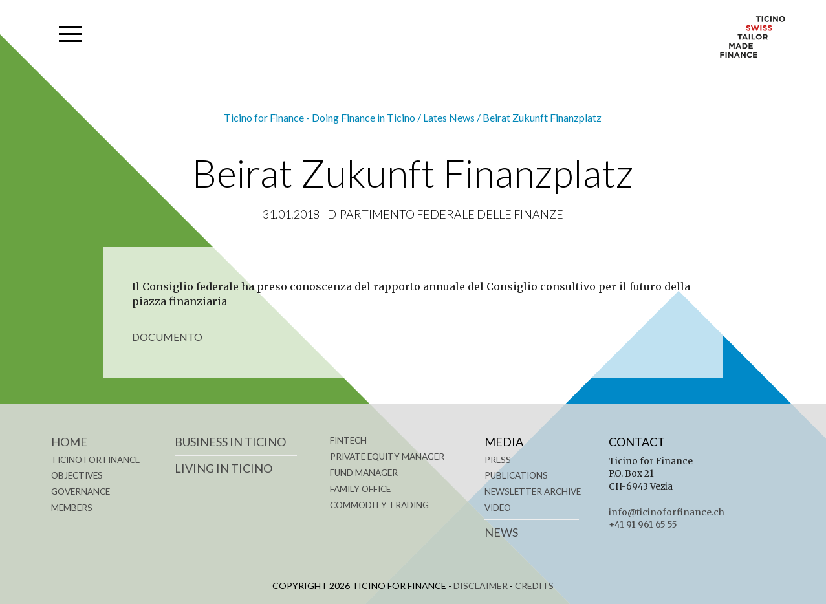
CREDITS (534, 585)
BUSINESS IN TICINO (230, 442)
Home (69, 442)
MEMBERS (71, 507)
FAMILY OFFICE (360, 489)
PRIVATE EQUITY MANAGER (387, 456)
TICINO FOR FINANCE (95, 460)
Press (497, 460)
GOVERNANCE (80, 491)
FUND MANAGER (364, 473)
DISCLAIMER (480, 585)
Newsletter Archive (532, 491)
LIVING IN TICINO (223, 468)
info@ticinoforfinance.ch (666, 512)
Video (497, 507)
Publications (516, 475)
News (501, 532)
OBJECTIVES (77, 475)
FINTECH (348, 440)
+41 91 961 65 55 (643, 524)
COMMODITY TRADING (379, 505)
